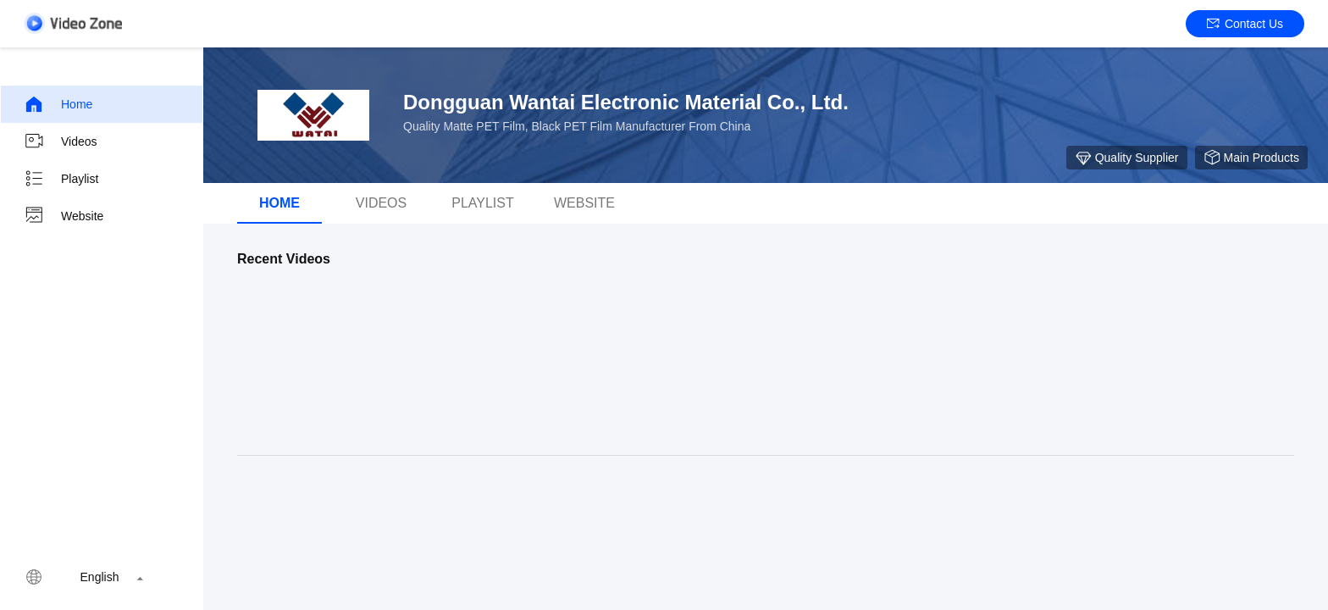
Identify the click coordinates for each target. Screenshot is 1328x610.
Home (58, 104)
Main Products (1251, 157)
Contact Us (1245, 23)
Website (63, 216)
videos (381, 203)
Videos (60, 141)
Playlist (61, 179)
